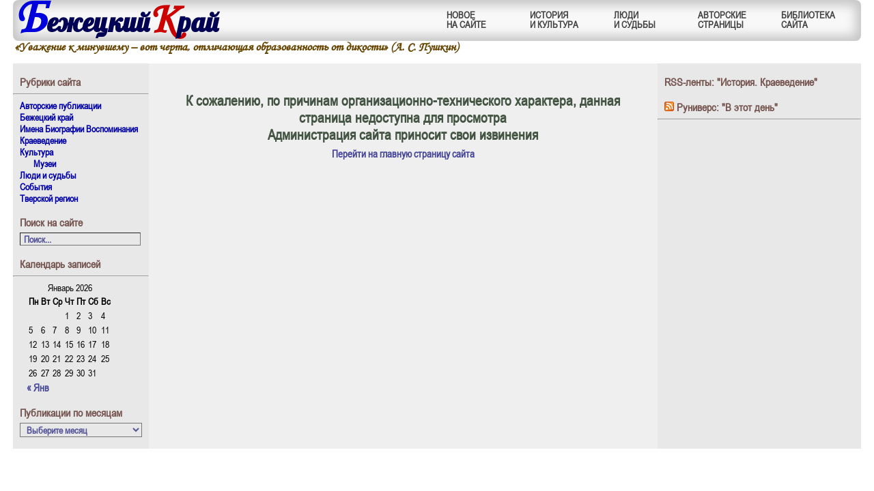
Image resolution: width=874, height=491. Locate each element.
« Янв (38, 387)
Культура (36, 152)
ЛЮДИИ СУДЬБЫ (635, 19)
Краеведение (43, 140)
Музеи (44, 163)
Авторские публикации (60, 105)
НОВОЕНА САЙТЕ (466, 19)
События (36, 186)
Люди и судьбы (48, 175)
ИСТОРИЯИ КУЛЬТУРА (554, 19)
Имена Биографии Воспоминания (79, 128)
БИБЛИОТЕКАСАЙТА (808, 19)
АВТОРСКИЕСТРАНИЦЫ (722, 19)
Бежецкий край (46, 117)
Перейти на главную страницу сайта (403, 153)
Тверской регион (49, 198)
